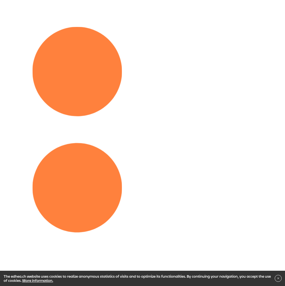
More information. (37, 280)
